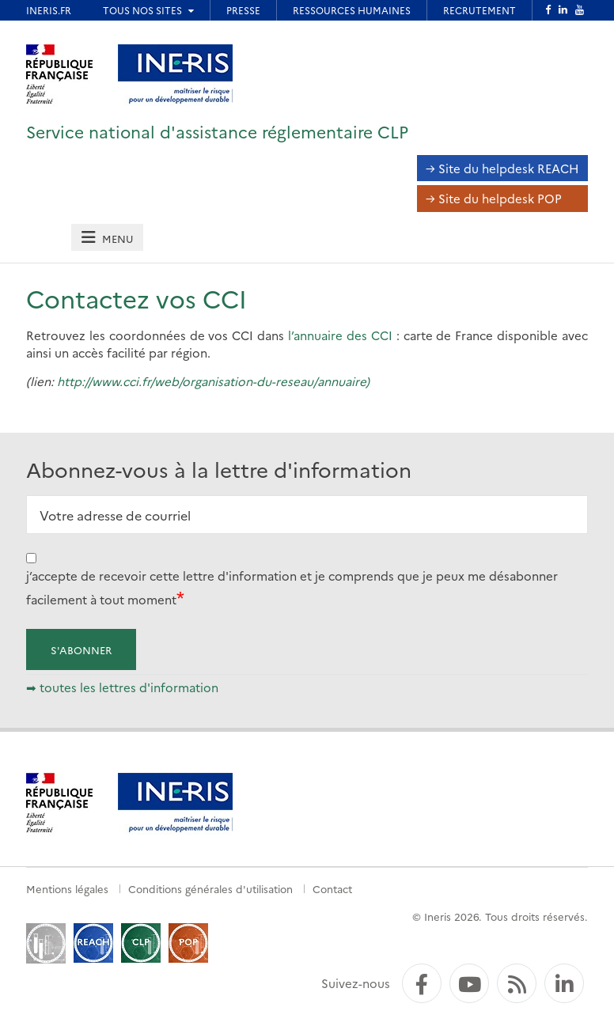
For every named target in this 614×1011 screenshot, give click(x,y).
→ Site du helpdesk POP (494, 198)
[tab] (106, 238)
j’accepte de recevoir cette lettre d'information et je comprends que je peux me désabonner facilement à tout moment (292, 587)
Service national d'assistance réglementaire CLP (217, 130)
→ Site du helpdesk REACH (502, 168)
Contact (332, 888)
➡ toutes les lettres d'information (122, 687)
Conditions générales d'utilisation (210, 888)
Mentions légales (67, 888)
